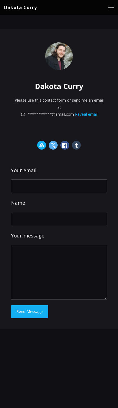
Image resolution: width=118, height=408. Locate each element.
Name (18, 202)
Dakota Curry (20, 7)
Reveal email (86, 114)
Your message (27, 235)
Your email (23, 170)
